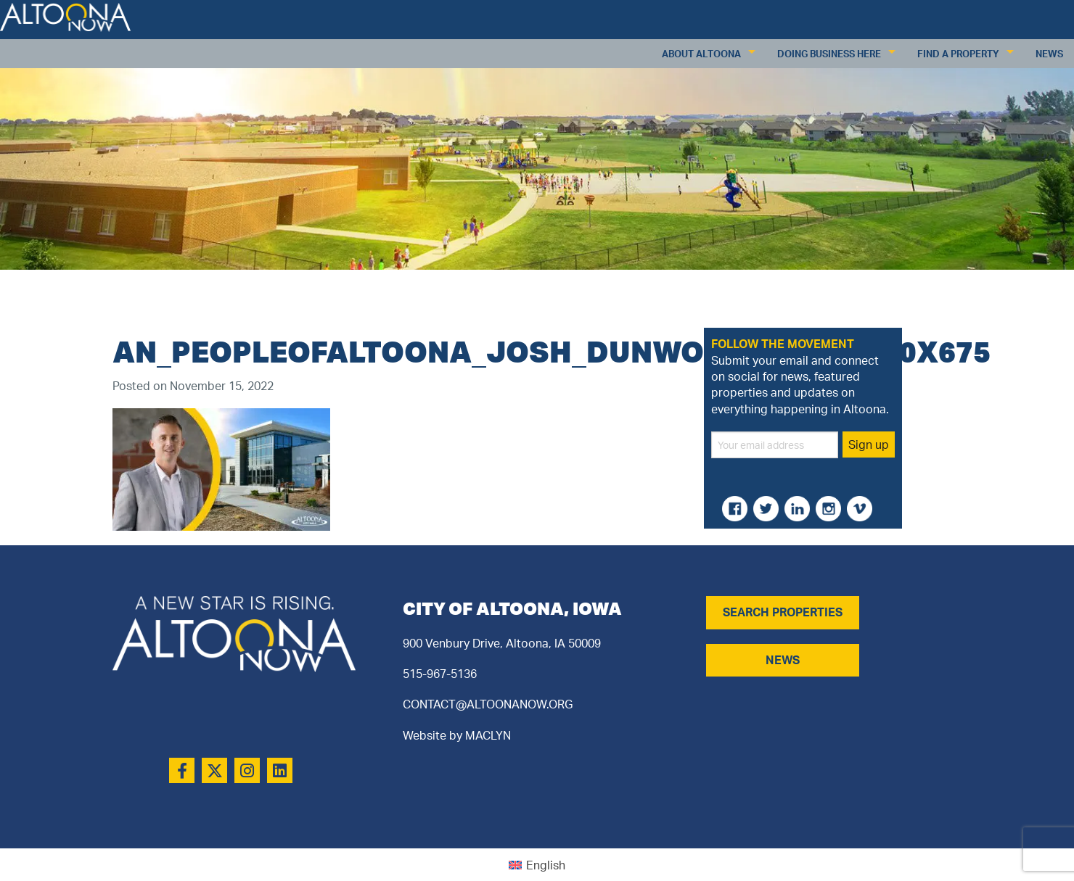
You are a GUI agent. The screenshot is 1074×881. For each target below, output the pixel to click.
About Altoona (701, 53)
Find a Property (958, 53)
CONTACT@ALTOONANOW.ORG (488, 704)
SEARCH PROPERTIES (783, 612)
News (1049, 53)
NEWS (783, 660)
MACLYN (488, 735)
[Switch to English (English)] (537, 864)
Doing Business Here (829, 53)
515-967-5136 (440, 673)
